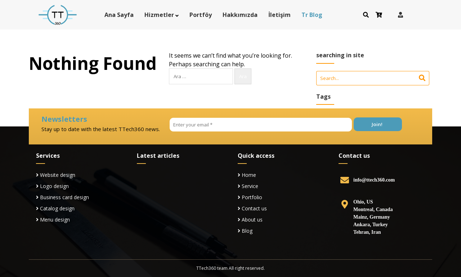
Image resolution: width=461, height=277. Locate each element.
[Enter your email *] (261, 124)
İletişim (279, 15)
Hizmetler (159, 15)
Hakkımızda (240, 15)
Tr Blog (311, 15)
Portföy (200, 15)
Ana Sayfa (119, 15)
